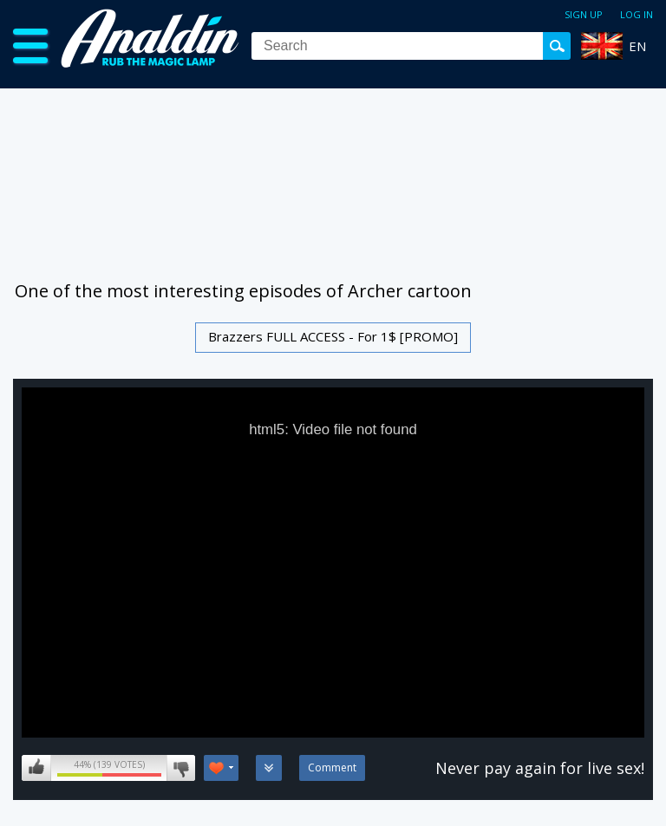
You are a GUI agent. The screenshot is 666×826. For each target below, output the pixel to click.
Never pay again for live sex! (539, 768)
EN (637, 46)
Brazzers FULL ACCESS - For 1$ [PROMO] (333, 336)
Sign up (584, 14)
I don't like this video (180, 768)
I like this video (36, 768)
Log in (636, 14)
